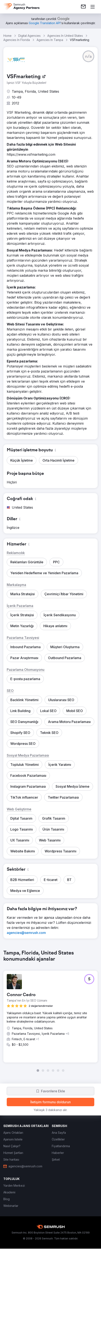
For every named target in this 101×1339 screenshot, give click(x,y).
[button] (88, 56)
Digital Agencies (29, 35)
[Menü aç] (93, 7)
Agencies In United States (65, 35)
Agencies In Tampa (50, 40)
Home (7, 35)
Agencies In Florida (16, 40)
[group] (50, 1011)
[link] (83, 6)
